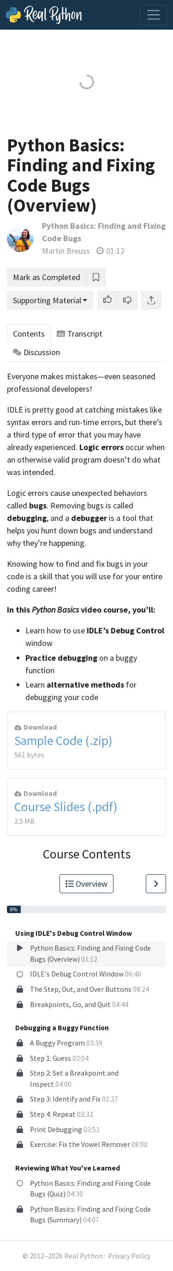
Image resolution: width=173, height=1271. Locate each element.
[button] (107, 300)
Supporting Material (47, 300)
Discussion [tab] (36, 352)
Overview (87, 883)
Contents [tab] (29, 333)
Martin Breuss (66, 250)
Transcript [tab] (79, 333)
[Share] (151, 300)
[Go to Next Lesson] (156, 883)
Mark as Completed (46, 277)
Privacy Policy (129, 1256)
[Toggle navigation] (153, 15)
